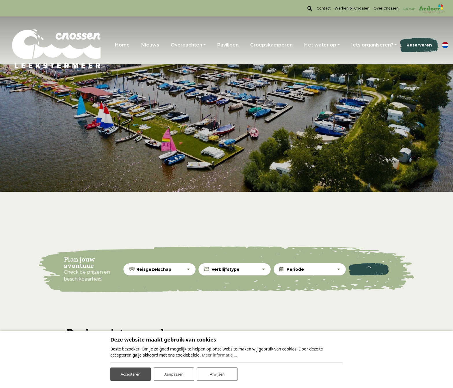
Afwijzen (217, 373)
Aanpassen (174, 373)
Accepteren (130, 373)
